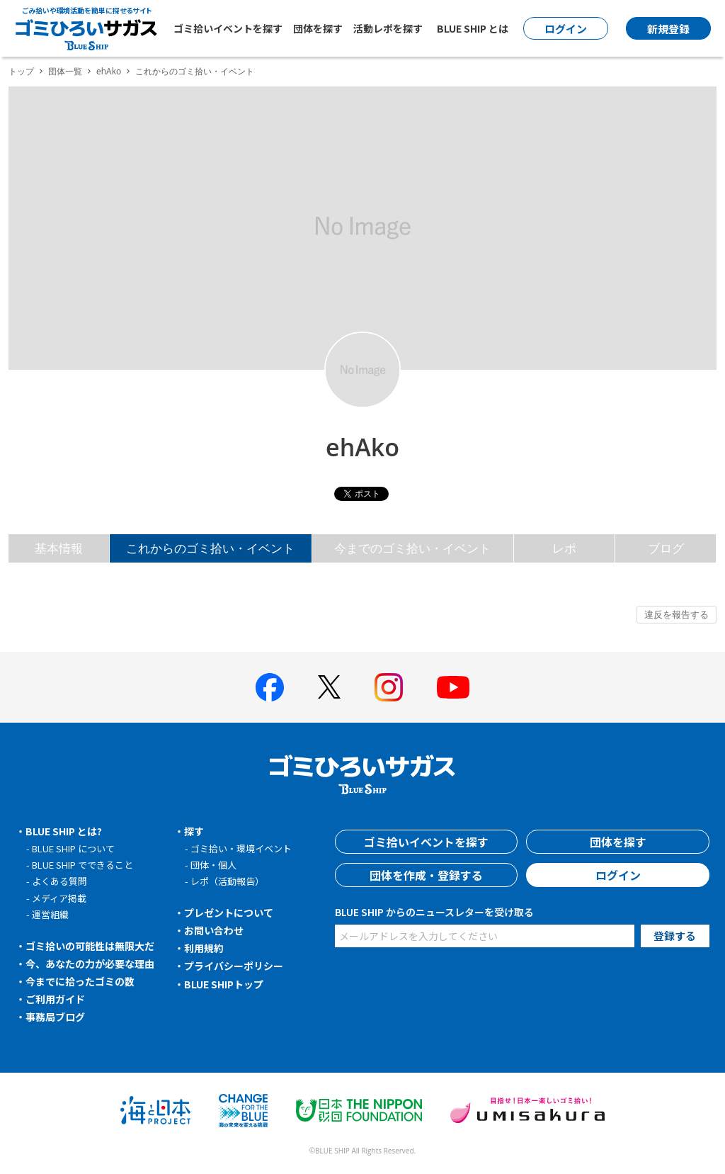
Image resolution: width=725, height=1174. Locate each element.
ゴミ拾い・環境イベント (241, 848)
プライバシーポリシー (233, 966)
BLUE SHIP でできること (82, 864)
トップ (21, 71)
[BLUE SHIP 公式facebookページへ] (270, 687)
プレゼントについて (228, 912)
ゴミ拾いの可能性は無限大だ (89, 946)
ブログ (666, 548)
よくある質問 (59, 881)
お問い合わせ (214, 930)
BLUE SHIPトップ (223, 984)
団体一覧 (65, 71)
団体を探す (318, 28)
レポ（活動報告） (227, 881)
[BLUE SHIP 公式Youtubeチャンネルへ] (453, 687)
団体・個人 (213, 864)
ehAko (108, 71)
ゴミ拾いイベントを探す (227, 28)
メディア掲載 (59, 898)
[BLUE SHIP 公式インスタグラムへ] (389, 687)
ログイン (618, 875)
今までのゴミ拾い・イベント (412, 548)
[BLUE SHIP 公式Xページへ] (329, 687)
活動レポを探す (388, 28)
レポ (564, 548)
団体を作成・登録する (426, 875)
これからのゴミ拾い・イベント (210, 548)
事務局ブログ (55, 1017)
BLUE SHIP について (73, 848)
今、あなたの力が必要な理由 (89, 963)
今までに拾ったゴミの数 (80, 981)
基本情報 (59, 548)
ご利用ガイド (55, 999)
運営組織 (50, 914)
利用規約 (204, 948)
